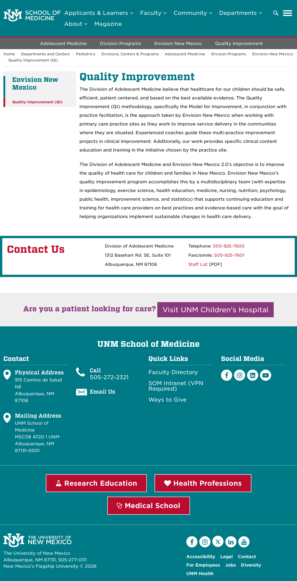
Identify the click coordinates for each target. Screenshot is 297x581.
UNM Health (199, 573)
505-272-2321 (109, 377)
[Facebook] (226, 375)
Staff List (198, 264)
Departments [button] (240, 13)
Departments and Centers (45, 54)
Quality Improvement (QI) (33, 60)
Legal (226, 556)
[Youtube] (265, 375)
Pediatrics (85, 54)
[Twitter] (217, 541)
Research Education (96, 483)
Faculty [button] (153, 13)
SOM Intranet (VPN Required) (175, 386)
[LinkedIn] (252, 375)
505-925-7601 (229, 255)
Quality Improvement (239, 43)
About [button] (75, 24)
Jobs (230, 565)
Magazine (108, 24)
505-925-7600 (229, 246)
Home (9, 54)
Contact (247, 556)
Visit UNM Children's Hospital (215, 310)
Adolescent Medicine (63, 43)
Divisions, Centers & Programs (130, 54)
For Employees (203, 565)
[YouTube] (244, 541)
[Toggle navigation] (287, 13)
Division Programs (120, 43)
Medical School (148, 505)
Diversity (251, 565)
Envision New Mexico (178, 43)
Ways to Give (167, 399)
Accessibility (200, 556)
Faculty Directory (173, 372)
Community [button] (192, 13)
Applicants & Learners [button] (98, 13)
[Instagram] (239, 375)
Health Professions (203, 483)
